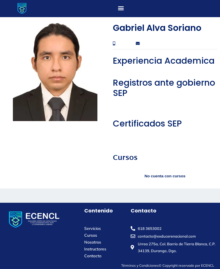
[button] (121, 8)
